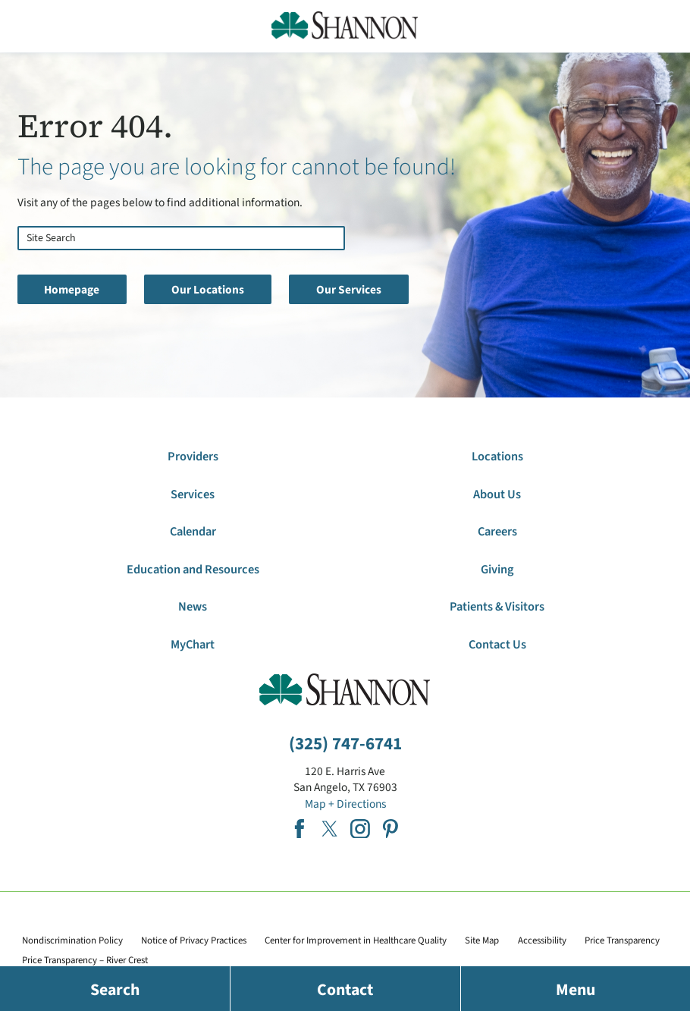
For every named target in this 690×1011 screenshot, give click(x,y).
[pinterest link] (390, 829)
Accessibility (542, 940)
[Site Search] (22, 261)
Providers (193, 456)
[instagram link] (360, 829)
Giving (497, 569)
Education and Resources (193, 569)
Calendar (193, 532)
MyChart (193, 645)
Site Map (482, 940)
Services (193, 494)
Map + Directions (345, 804)
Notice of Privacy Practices (193, 940)
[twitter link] (330, 829)
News (192, 607)
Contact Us (497, 645)
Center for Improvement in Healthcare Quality (356, 940)
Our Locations (207, 289)
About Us (497, 494)
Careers (497, 532)
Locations (497, 456)
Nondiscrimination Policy (72, 940)
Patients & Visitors (497, 607)
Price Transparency (622, 940)
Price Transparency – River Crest (85, 960)
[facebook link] (299, 829)
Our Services (348, 289)
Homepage (71, 289)
